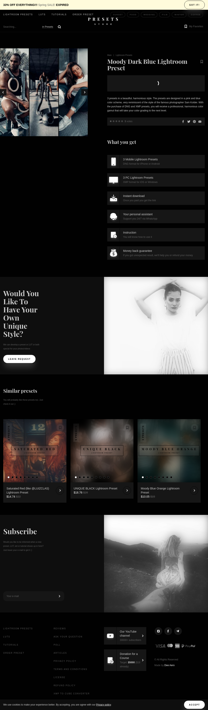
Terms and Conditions (70, 669)
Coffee (196, 15)
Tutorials (59, 14)
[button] (193, 27)
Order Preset (83, 14)
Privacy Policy (65, 661)
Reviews (60, 628)
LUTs (42, 14)
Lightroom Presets (124, 55)
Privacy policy (103, 704)
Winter (179, 15)
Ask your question (68, 637)
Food (133, 15)
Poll (57, 645)
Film (165, 15)
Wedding (149, 15)
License (59, 677)
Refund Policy (65, 685)
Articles (60, 653)
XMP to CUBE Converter (72, 694)
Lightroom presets (18, 14)
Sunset (118, 15)
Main (109, 55)
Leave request (19, 359)
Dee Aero (169, 665)
